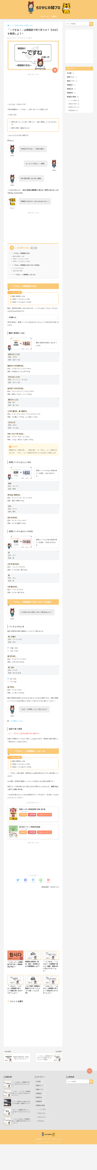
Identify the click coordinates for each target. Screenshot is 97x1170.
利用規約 (39, 1139)
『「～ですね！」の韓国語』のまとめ (23, 274)
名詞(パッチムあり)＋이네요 (21, 261)
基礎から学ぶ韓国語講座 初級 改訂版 (32, 809)
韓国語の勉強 (73, 97)
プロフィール (44, 16)
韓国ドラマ (72, 81)
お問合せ (54, 16)
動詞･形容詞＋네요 (18, 256)
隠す (34, 248)
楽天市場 (32, 814)
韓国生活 (71, 89)
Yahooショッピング (45, 814)
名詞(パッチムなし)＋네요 (20, 259)
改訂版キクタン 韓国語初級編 (29, 827)
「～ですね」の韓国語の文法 (20, 253)
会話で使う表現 (17, 270)
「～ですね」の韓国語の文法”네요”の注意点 (25, 265)
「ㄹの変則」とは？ (16, 721)
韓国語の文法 (54, 887)
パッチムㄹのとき (18, 268)
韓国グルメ (72, 77)
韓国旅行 (71, 85)
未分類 (70, 73)
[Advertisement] (33, 88)
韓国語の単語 (74, 104)
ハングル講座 (74, 101)
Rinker (26, 811)
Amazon (23, 814)
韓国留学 (71, 93)
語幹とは (12, 317)
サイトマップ (47, 1139)
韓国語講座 (73, 111)
